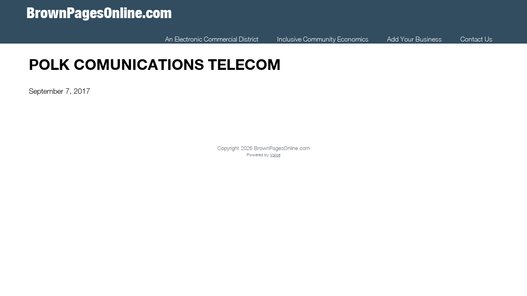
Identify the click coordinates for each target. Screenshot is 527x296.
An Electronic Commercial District (212, 39)
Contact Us (476, 39)
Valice (275, 154)
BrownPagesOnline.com (99, 12)
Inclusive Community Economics (322, 39)
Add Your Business (414, 39)
